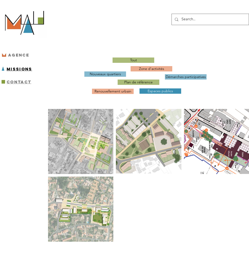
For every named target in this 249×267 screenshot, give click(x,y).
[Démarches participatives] (186, 77)
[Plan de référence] (138, 82)
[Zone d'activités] (151, 68)
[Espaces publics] (160, 91)
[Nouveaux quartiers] (105, 74)
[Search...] (209, 19)
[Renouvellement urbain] (113, 91)
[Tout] (133, 60)
